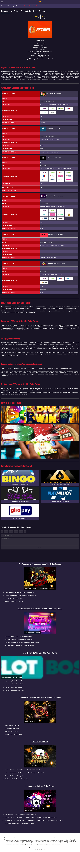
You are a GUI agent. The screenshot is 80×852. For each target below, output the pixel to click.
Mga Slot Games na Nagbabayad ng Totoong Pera (18, 639)
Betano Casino (43, 47)
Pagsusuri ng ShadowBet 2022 (13, 687)
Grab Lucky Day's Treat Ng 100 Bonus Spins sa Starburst (20, 814)
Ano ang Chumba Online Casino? (14, 598)
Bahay (8, 6)
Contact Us (32, 847)
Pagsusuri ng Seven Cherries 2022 (14, 690)
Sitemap (54, 847)
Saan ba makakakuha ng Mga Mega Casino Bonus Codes (20, 595)
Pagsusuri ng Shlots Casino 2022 (14, 684)
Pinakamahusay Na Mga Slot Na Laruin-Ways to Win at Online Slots (23, 770)
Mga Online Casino (17, 6)
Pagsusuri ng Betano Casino (32, 6)
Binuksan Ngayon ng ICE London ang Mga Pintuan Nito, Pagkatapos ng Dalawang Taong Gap (30, 817)
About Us (27, 847)
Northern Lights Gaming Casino (13, 734)
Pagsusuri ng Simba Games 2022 (14, 681)
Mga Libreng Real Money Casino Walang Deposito (18, 636)
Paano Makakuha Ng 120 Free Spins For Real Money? (19, 592)
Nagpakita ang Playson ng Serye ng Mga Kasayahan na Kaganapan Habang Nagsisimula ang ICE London (34, 820)
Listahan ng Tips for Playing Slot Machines (17, 779)
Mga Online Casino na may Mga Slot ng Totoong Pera (19, 645)
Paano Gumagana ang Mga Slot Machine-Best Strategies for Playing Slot (25, 773)
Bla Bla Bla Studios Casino (12, 728)
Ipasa (39, 548)
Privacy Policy (39, 847)
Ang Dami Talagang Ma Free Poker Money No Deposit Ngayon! (22, 642)
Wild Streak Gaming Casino (12, 725)
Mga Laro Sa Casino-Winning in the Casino (16, 776)
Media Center (47, 847)
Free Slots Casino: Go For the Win (14, 601)
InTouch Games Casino (11, 731)
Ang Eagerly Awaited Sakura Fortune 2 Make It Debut (19, 823)
